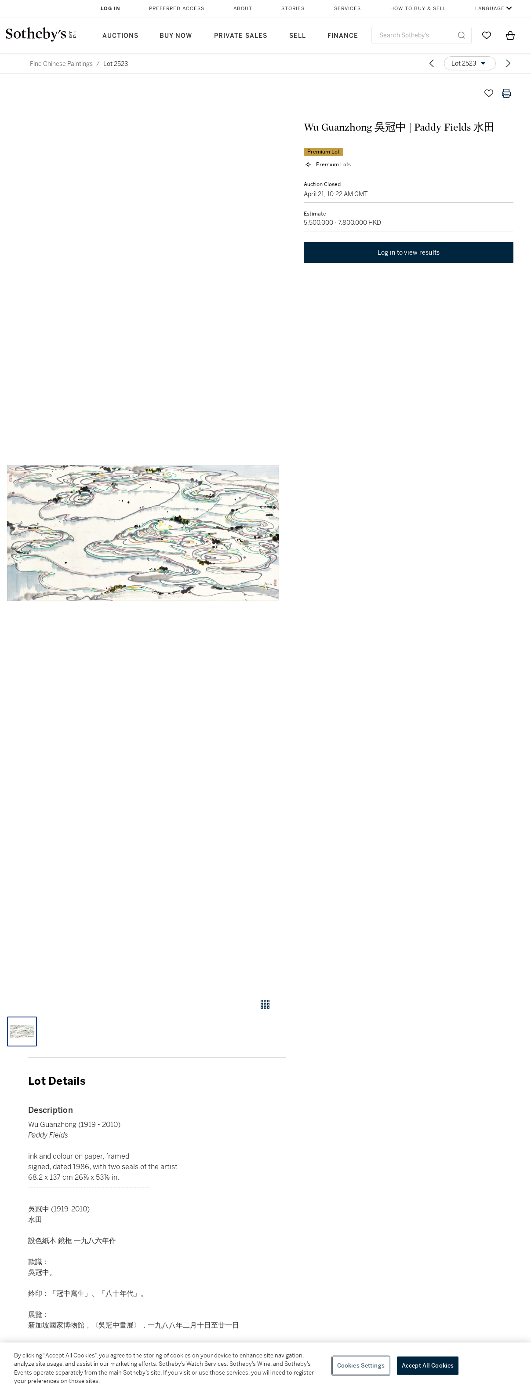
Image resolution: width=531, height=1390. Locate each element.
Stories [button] (293, 8)
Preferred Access (176, 8)
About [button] (242, 8)
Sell (297, 36)
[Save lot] (489, 93)
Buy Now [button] (176, 36)
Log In (110, 8)
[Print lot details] (506, 93)
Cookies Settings (361, 1365)
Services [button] (347, 8)
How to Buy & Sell (418, 8)
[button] (143, 533)
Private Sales (240, 36)
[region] (265, 1366)
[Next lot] (508, 63)
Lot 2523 (115, 64)
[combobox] (421, 35)
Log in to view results (409, 252)
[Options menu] (470, 63)
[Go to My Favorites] (486, 35)
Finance (342, 36)
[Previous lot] (431, 63)
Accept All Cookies (428, 1365)
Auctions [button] (120, 36)
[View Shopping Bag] (510, 35)
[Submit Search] (461, 35)
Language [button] (490, 8)
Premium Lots (333, 164)
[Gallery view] (265, 1004)
